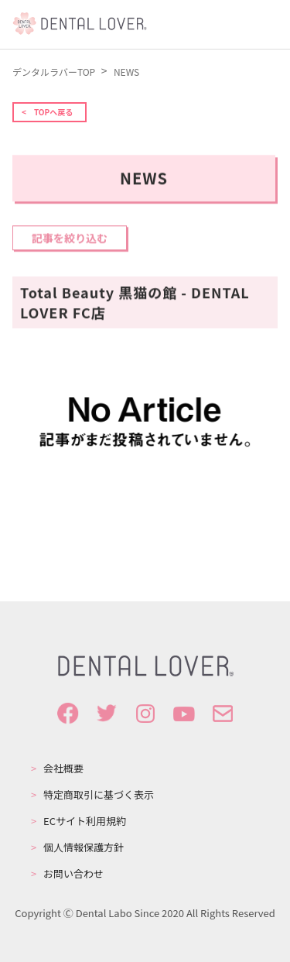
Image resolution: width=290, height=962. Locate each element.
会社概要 (63, 768)
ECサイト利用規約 (84, 821)
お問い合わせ (73, 874)
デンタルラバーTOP (54, 71)
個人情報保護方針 (83, 847)
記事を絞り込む (69, 239)
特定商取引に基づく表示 (98, 795)
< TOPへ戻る (47, 112)
